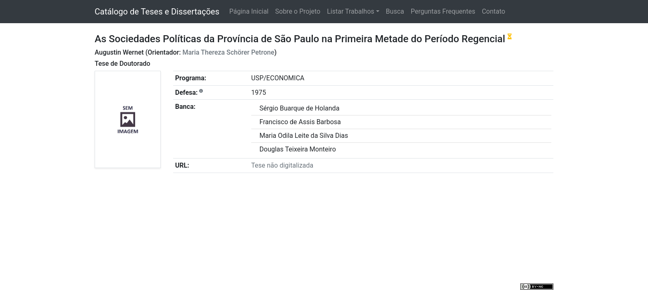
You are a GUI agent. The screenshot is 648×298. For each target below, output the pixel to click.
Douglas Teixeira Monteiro (298, 149)
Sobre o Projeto (297, 11)
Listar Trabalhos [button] (350, 11)
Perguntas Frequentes (443, 11)
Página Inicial (249, 11)
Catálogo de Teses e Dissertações (157, 12)
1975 (258, 92)
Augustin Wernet (119, 52)
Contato (493, 11)
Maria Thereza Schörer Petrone (228, 52)
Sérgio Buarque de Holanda (300, 108)
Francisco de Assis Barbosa (300, 122)
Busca (395, 11)
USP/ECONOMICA (278, 78)
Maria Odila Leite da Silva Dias (304, 135)
